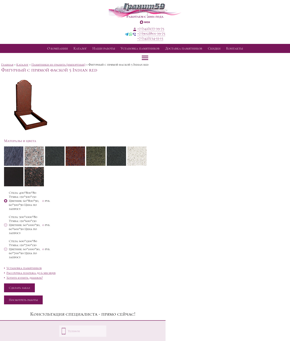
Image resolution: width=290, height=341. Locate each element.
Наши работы (103, 48)
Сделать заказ (19, 288)
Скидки (214, 48)
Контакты (234, 48)
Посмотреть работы (23, 300)
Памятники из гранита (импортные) (58, 65)
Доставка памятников (183, 48)
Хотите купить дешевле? (24, 278)
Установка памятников (140, 48)
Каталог (80, 48)
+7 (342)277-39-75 (150, 28)
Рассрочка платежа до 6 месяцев (31, 273)
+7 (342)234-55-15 (150, 38)
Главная (7, 65)
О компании (57, 48)
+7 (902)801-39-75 (151, 33)
